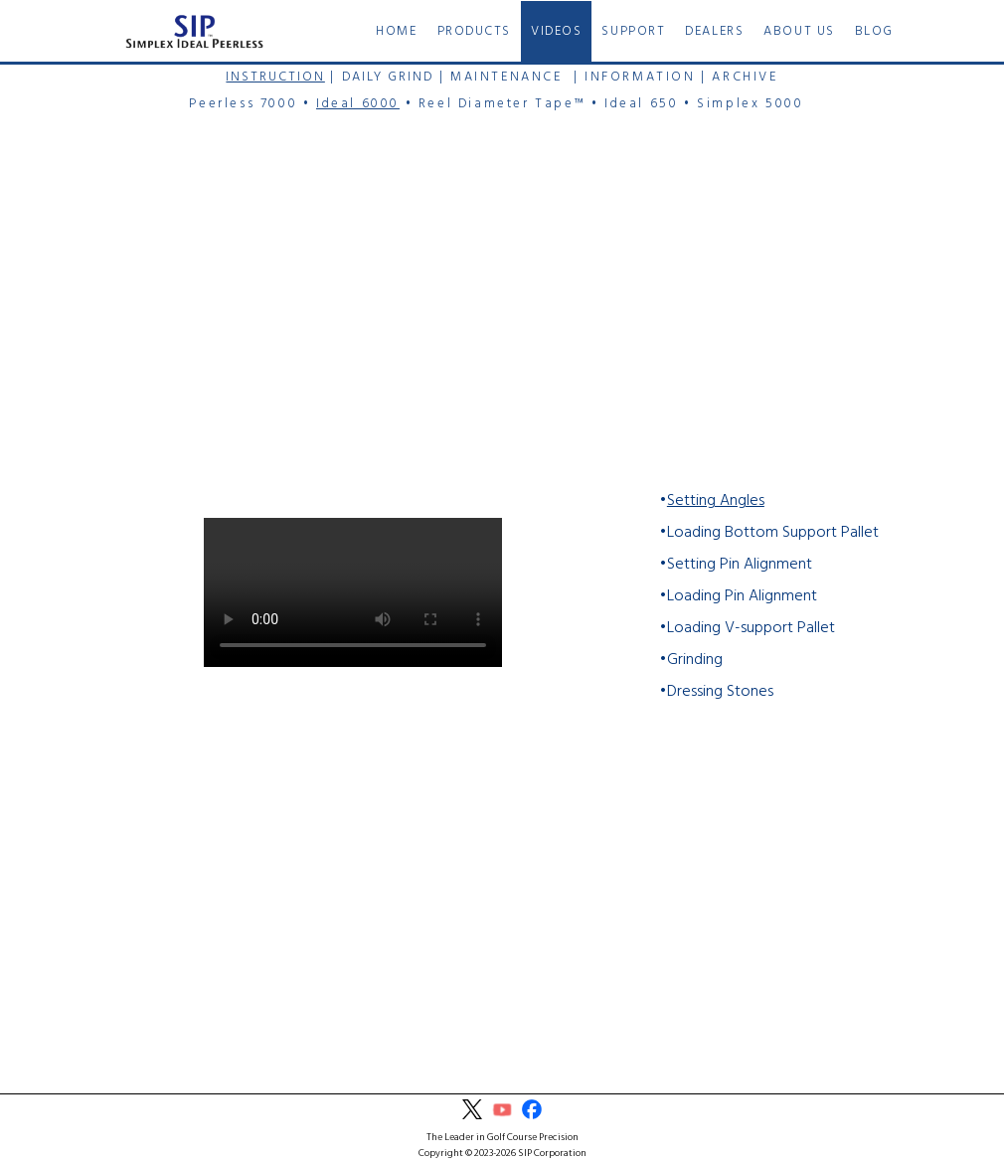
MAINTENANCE (506, 77)
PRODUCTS (474, 31)
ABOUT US (798, 31)
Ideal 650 (641, 103)
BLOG (874, 31)
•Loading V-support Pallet (747, 628)
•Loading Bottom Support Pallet (769, 533)
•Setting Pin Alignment (735, 565)
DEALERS (714, 31)
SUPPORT (633, 31)
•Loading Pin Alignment (738, 596)
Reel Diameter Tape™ (502, 103)
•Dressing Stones (716, 692)
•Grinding (691, 660)
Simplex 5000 (750, 103)
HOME (396, 31)
